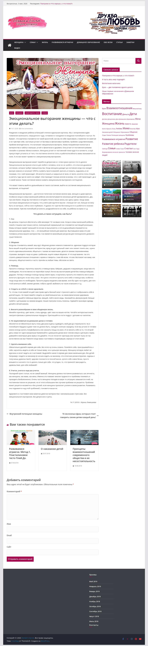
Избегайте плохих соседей (131, 209)
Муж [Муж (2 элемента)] (138, 128)
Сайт (9, 547)
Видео (17, 48)
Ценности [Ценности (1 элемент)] (122, 152)
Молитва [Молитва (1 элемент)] (133, 129)
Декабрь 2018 (95, 596)
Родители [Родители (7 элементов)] (130, 143)
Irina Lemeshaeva (27, 129)
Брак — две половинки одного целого (117, 87)
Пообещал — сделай (110, 194)
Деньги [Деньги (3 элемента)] (125, 114)
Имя (9, 524)
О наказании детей (52, 448)
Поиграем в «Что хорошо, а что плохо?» (56, 3)
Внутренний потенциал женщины (24, 414)
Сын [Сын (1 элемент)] (134, 149)
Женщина (18, 42)
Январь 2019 (94, 591)
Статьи (119, 42)
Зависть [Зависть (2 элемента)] (128, 124)
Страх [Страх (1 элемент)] (122, 149)
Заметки (130, 42)
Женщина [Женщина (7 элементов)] (108, 123)
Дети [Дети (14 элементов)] (133, 114)
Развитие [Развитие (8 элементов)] (132, 139)
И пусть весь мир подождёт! (113, 79)
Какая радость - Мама (32, 113)
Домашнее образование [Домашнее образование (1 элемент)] (127, 119)
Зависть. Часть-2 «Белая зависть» (131, 164)
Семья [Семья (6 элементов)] (112, 148)
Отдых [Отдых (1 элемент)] (104, 135)
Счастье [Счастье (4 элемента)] (128, 148)
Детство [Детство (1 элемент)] (104, 119)
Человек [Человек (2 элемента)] (128, 152)
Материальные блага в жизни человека (111, 208)
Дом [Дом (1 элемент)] (117, 119)
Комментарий (14, 491)
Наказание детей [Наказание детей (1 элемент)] (107, 132)
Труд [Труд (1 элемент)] (137, 149)
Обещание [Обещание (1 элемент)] (116, 132)
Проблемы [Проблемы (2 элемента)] (129, 135)
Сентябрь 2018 (95, 611)
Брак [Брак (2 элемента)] (104, 108)
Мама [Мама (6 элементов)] (126, 128)
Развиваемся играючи (62, 42)
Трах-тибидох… (131, 181)
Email (9, 535)
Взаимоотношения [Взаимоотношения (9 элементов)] (119, 108)
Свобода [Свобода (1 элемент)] (104, 149)
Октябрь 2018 (95, 606)
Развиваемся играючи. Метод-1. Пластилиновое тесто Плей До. (20, 453)
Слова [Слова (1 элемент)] (118, 149)
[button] (24, 42)
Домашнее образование (88, 42)
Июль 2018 (93, 621)
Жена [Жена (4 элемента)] (138, 118)
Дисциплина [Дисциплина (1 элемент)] (111, 119)
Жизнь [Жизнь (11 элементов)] (119, 123)
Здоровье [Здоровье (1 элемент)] (135, 124)
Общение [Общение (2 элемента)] (133, 132)
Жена (11, 113)
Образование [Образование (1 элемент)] (124, 132)
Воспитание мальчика (111, 83)
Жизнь (45, 42)
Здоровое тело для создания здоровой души (111, 179)
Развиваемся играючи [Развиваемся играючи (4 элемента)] (113, 139)
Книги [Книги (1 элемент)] (104, 129)
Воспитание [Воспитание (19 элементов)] (112, 113)
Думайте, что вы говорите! (110, 165)
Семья (32, 42)
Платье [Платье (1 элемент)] (109, 135)
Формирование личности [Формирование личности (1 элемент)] (110, 152)
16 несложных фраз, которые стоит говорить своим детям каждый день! (79, 416)
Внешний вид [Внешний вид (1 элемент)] (137, 108)
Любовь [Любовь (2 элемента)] (119, 128)
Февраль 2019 (95, 586)
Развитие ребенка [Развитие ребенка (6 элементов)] (113, 143)
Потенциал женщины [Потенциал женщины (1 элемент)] (118, 135)
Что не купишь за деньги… (131, 194)
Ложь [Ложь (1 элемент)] (113, 129)
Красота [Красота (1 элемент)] (109, 129)
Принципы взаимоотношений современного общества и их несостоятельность (84, 455)
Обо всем (108, 42)
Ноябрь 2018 (94, 601)
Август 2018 (94, 616)
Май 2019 (93, 581)
